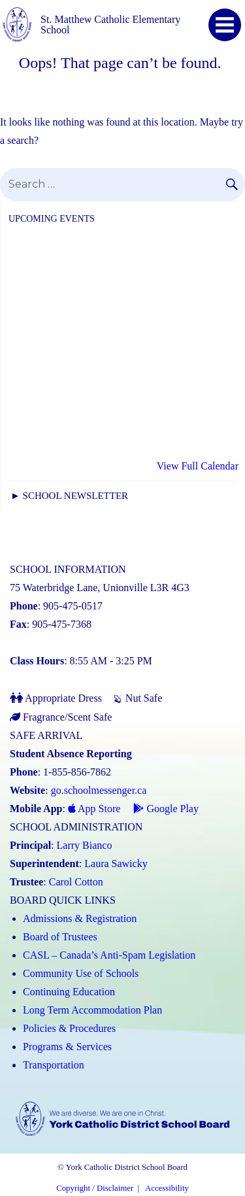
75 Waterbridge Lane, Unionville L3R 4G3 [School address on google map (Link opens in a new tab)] (99, 587)
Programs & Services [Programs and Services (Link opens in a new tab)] (67, 1046)
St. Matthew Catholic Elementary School (110, 24)
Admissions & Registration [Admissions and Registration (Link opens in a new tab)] (80, 918)
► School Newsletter (69, 495)
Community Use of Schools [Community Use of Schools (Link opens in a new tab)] (81, 973)
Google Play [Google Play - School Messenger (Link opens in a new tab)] (166, 808)
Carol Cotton (76, 881)
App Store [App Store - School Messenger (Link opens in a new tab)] (94, 808)
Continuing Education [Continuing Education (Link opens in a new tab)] (69, 991)
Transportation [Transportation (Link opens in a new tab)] (53, 1064)
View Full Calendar (197, 465)
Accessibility (167, 1188)
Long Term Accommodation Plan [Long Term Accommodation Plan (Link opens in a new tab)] (92, 1010)
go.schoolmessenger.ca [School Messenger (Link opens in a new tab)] (99, 790)
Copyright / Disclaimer (94, 1188)
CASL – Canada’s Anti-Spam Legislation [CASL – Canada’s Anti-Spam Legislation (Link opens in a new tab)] (109, 955)
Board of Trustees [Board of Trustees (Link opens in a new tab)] (60, 936)
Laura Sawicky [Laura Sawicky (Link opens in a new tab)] (115, 863)
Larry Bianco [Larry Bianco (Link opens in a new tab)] (84, 845)
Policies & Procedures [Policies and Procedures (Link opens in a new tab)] (69, 1028)
